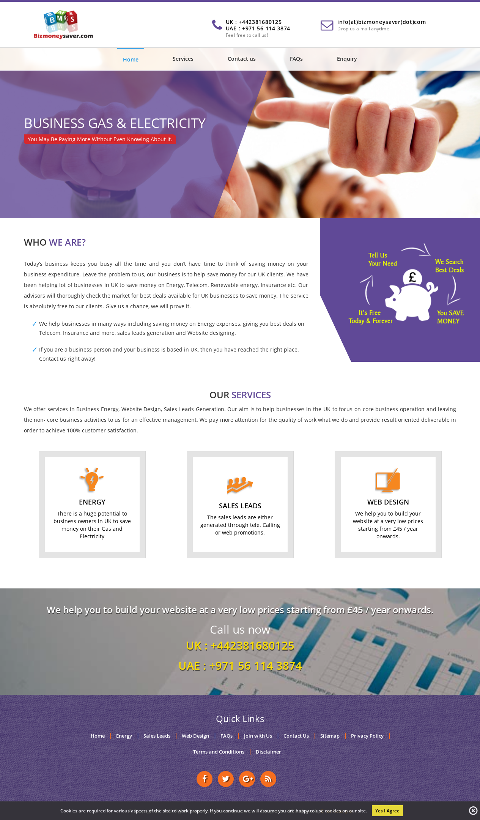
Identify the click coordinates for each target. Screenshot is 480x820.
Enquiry (347, 58)
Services (183, 58)
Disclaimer (268, 752)
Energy (124, 736)
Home (130, 59)
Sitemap (330, 736)
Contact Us (296, 736)
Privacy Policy (367, 736)
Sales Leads (156, 736)
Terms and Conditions (218, 752)
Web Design (195, 736)
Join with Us (258, 736)
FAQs (296, 58)
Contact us (242, 58)
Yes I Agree (387, 810)
